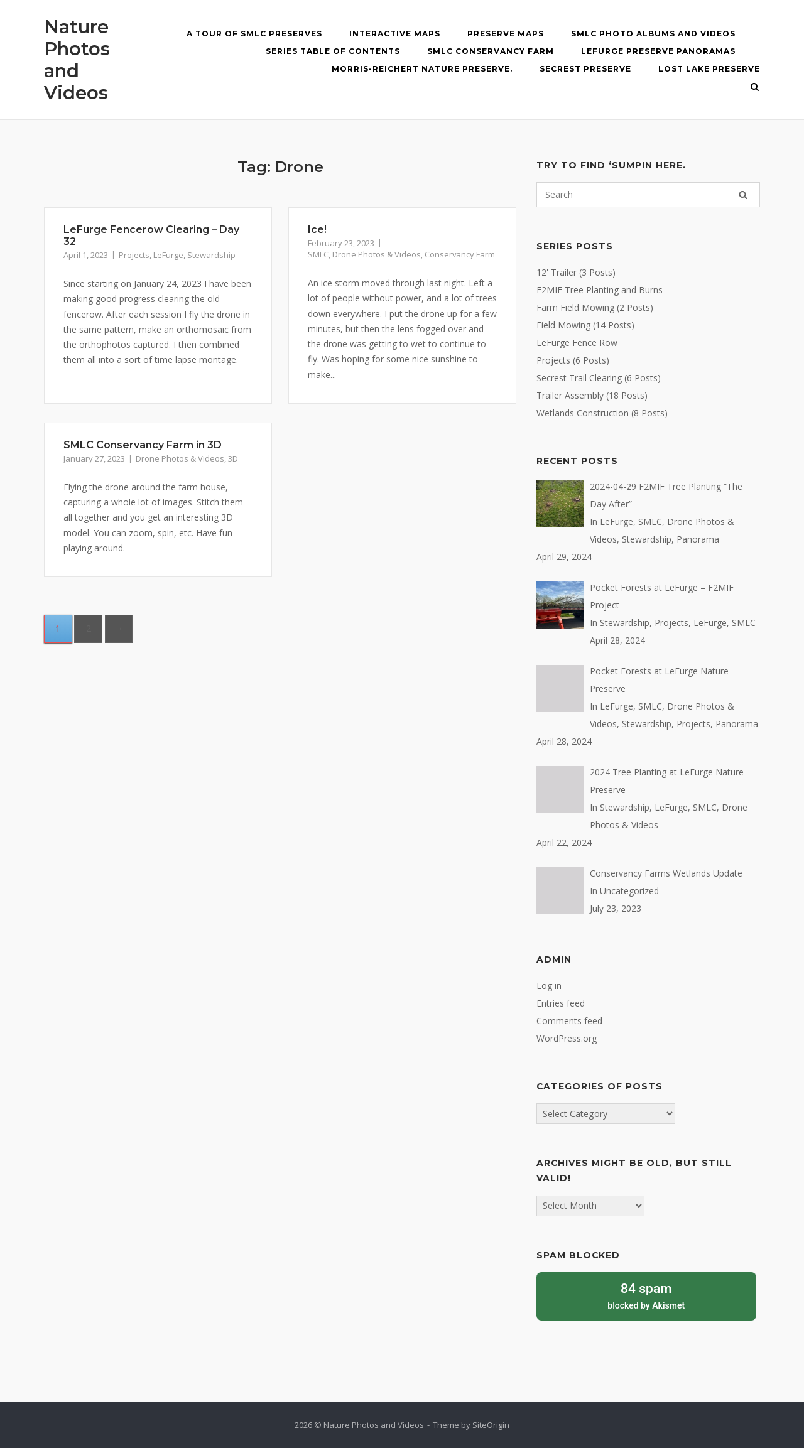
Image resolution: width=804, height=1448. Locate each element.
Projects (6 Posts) (572, 360)
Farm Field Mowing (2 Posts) (594, 307)
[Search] (743, 194)
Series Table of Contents (333, 51)
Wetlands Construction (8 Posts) (602, 413)
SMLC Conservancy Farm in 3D (142, 445)
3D (233, 458)
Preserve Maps (505, 33)
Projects (134, 255)
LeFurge (168, 255)
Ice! (317, 229)
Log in (549, 985)
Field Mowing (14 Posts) (585, 325)
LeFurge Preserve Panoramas (658, 51)
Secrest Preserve (585, 68)
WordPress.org (566, 1038)
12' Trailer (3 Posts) (576, 272)
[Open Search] (754, 88)
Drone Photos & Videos (376, 254)
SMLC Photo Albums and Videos (653, 33)
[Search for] (648, 194)
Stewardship (211, 255)
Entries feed (560, 1003)
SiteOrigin (490, 1424)
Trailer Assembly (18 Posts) (592, 395)
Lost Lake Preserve (709, 68)
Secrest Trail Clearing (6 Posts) (598, 378)
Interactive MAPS (394, 33)
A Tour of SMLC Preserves (254, 33)
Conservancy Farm (460, 254)
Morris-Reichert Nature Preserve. (422, 68)
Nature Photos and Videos (77, 60)
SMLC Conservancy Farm (490, 51)
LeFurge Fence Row (576, 342)
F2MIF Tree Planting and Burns (599, 290)
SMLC (318, 254)
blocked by (646, 1295)
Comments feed (569, 1021)
